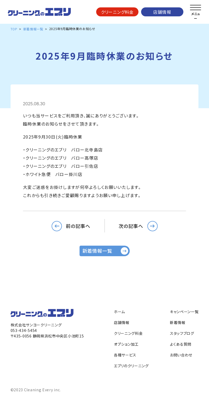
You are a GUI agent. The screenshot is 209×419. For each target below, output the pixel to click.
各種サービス (125, 355)
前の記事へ (78, 225)
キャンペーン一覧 (184, 311)
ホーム (119, 311)
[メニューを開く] (195, 7)
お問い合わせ (181, 355)
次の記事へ (131, 225)
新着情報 (177, 322)
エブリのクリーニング (131, 365)
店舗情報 (162, 12)
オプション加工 (126, 344)
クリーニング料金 (117, 12)
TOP (14, 29)
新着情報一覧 (33, 29)
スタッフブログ (182, 333)
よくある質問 (180, 344)
